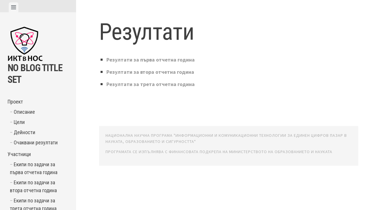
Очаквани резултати (36, 142)
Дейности (24, 132)
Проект (15, 102)
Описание (24, 112)
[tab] (13, 7)
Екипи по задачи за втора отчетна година (33, 186)
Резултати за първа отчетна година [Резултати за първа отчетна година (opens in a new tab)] (155, 59)
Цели (19, 122)
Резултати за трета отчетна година (155, 84)
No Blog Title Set (30, 73)
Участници (19, 154)
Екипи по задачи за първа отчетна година (33, 168)
